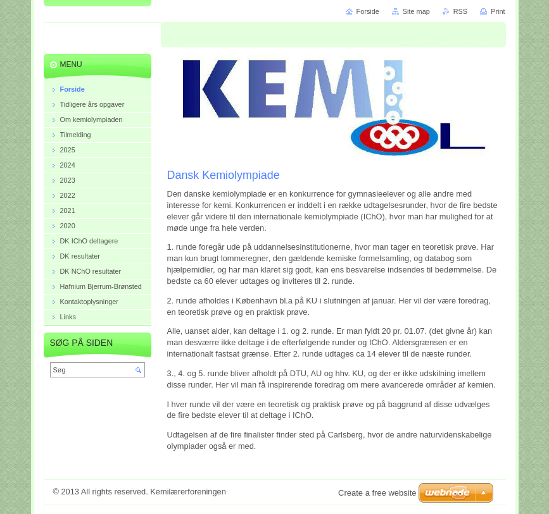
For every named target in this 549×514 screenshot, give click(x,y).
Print (498, 11)
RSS (460, 11)
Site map (416, 11)
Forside (368, 11)
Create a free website (377, 493)
